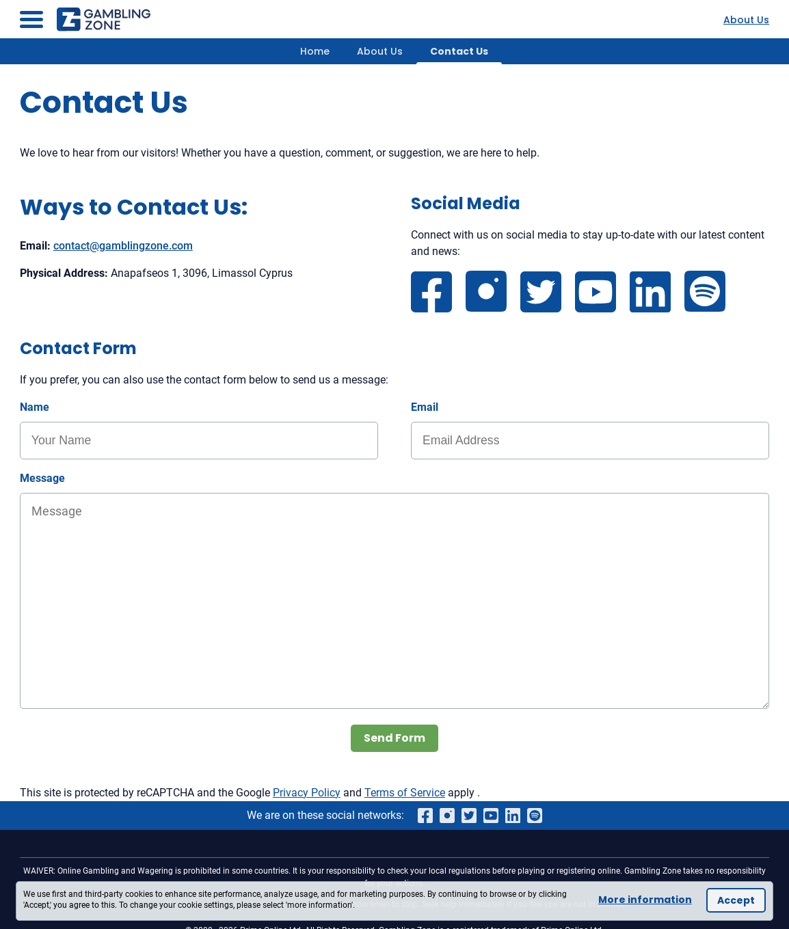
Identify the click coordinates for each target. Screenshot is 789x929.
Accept (736, 900)
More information (645, 899)
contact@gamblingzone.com (123, 245)
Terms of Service (404, 792)
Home (315, 51)
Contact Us (459, 51)
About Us (746, 20)
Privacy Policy (306, 792)
